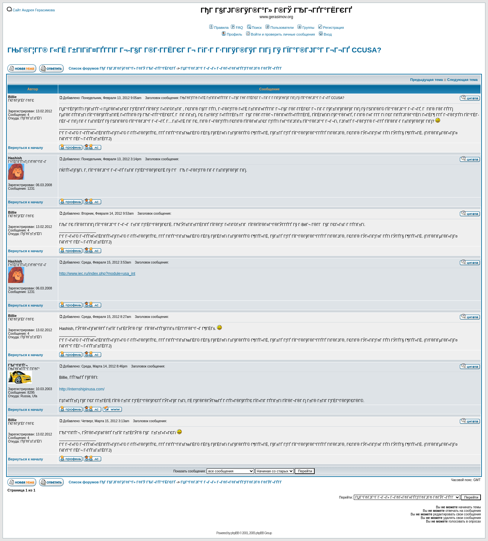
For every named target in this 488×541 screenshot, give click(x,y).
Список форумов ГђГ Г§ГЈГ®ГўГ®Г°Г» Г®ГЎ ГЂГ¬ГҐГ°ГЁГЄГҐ (122, 68)
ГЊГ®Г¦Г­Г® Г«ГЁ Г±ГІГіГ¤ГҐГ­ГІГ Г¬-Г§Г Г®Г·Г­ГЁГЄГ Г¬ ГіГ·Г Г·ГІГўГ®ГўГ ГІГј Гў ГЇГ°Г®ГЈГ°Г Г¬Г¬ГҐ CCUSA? (194, 50)
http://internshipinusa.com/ (81, 389)
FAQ (237, 27)
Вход (325, 34)
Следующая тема (462, 80)
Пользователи (280, 27)
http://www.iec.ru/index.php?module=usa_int (97, 273)
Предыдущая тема (426, 80)
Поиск (254, 27)
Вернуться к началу (25, 148)
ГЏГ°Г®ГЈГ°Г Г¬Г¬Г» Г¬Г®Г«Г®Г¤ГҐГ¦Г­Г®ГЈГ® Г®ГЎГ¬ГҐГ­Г (232, 68)
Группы (306, 27)
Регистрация (331, 27)
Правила (219, 27)
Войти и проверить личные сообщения (280, 34)
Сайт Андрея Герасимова (31, 10)
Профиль (232, 34)
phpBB (235, 533)
